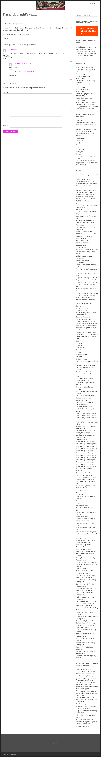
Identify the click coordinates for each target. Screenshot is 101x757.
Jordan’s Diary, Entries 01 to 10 (86, 413)
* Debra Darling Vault (83, 179)
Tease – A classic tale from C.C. (86, 232)
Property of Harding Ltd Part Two (87, 278)
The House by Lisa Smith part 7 (86, 460)
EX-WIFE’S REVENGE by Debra (85, 396)
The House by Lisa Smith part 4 (86, 453)
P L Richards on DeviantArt (84, 719)
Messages (79, 120)
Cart (77, 339)
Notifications (80, 138)
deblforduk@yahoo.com (29, 71)
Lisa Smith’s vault (81, 439)
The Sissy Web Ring (82, 726)
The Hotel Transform (83, 547)
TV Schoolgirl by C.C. (82, 238)
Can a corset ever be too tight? (86, 336)
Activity (78, 136)
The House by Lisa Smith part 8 (86, 462)
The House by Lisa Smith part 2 (86, 450)
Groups (78, 143)
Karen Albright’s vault (82, 420)
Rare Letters (80, 225)
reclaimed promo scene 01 (84, 508)
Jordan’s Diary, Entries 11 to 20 (86, 415)
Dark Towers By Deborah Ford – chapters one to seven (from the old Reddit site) (86, 163)
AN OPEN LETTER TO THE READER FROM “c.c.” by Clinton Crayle (86, 212)
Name (5, 115)
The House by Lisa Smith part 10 (86, 444)
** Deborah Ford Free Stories (85, 133)
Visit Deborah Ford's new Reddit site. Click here (87, 30)
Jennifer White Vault (82, 405)
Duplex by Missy (81, 245)
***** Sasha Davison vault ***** (87, 250)
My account (80, 494)
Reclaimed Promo (82, 505)
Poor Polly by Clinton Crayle (85, 223)
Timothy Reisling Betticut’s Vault (86, 551)
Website (5, 126)
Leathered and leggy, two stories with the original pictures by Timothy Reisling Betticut (86, 603)
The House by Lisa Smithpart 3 (86, 466)
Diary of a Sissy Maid (83, 708)
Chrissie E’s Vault (81, 359)
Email (4, 120)
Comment (7, 92)
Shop (77, 510)
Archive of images (82, 308)
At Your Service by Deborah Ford (86, 183)
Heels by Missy (81, 247)
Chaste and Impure (82, 704)
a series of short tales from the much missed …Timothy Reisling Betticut (86, 564)
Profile (78, 147)
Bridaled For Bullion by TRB (85, 571)
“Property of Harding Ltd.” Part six (87, 293)
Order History (80, 350)
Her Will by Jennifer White (84, 407)
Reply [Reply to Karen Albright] (70, 62)
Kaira (15, 754)
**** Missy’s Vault (82, 241)
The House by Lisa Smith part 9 (86, 464)
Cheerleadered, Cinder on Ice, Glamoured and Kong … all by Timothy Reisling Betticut (85, 575)
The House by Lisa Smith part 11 (86, 446)
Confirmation (80, 348)
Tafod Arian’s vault (82, 517)
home (78, 376)
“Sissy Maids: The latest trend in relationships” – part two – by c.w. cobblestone (87, 328)
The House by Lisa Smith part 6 (86, 457)
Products (79, 503)
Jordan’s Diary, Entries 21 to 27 (86, 418)
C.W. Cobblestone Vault (83, 319)
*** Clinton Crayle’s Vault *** (85, 199)
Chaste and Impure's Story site (86, 706)
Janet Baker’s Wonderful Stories (86, 402)
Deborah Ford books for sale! (85, 123)
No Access (79, 501)
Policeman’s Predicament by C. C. (86, 220)
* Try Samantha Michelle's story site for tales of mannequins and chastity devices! (86, 693)
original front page (82, 310)
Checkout (79, 343)
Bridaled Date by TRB (83, 569)
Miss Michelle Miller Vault (84, 475)
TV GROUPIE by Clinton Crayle (85, 236)
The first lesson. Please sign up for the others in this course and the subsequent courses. (86, 534)
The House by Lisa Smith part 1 (86, 441)
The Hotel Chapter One (83, 545)
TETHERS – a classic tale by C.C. (86, 234)
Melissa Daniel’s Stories (83, 473)
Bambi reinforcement (83, 317)
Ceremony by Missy (82, 243)
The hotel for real (81, 538)
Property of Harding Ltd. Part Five (87, 282)
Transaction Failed (82, 354)
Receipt (78, 352)
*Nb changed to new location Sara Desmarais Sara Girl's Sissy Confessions (86, 699)
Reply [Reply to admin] (70, 80)
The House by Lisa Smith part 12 (86, 448)
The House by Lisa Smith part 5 (86, 455)
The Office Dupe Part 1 (83, 549)
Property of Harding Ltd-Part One (86, 280)
